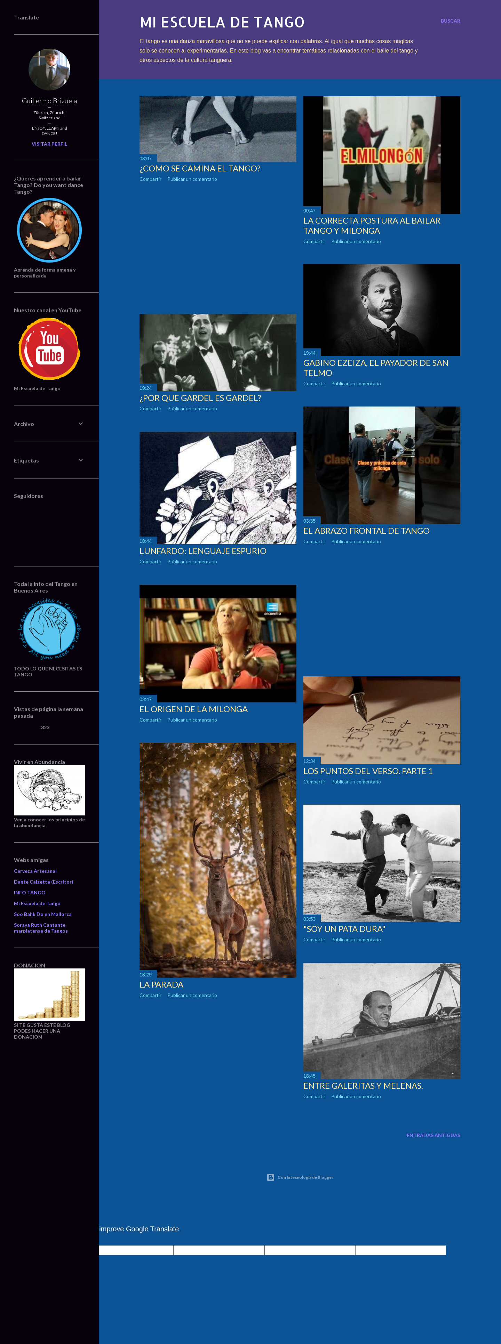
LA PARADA (161, 984)
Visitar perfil (49, 144)
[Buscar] (450, 21)
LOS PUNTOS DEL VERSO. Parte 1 (368, 771)
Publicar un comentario (192, 179)
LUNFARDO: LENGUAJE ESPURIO (203, 551)
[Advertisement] (218, 248)
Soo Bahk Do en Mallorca (43, 914)
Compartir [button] (150, 179)
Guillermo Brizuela (49, 100)
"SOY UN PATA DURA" (344, 929)
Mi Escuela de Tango (37, 903)
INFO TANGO (30, 892)
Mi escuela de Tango (222, 22)
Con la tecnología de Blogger (300, 1177)
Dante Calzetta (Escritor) (43, 882)
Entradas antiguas (433, 1135)
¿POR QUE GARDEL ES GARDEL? (200, 398)
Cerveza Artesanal (35, 871)
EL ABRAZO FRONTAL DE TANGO (366, 530)
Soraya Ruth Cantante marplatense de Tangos (41, 928)
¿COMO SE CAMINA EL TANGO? (200, 168)
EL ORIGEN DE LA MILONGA (194, 709)
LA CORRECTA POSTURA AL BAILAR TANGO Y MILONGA (371, 225)
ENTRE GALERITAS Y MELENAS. (363, 1085)
